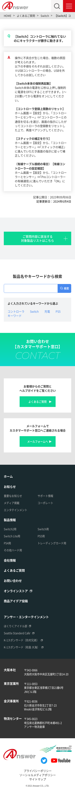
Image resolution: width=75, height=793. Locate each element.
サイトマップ (37, 779)
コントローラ (16, 311)
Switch (34, 311)
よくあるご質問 (37, 402)
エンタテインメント (15, 510)
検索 (66, 288)
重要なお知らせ (13, 496)
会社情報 (10, 560)
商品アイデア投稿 (16, 601)
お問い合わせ (13, 580)
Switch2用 (10, 529)
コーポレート (45, 503)
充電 (47, 311)
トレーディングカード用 (52, 543)
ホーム (8, 476)
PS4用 (7, 543)
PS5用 (41, 536)
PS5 (58, 311)
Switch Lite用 (12, 536)
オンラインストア (16, 591)
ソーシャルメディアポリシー (37, 775)
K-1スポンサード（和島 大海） (22, 647)
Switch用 (43, 529)
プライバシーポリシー (38, 771)
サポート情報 (45, 496)
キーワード (15, 316)
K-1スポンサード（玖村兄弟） (21, 640)
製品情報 (10, 520)
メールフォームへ (37, 441)
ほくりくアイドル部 (15, 626)
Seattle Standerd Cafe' (17, 633)
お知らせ (10, 486)
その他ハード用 (13, 550)
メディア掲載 (11, 503)
